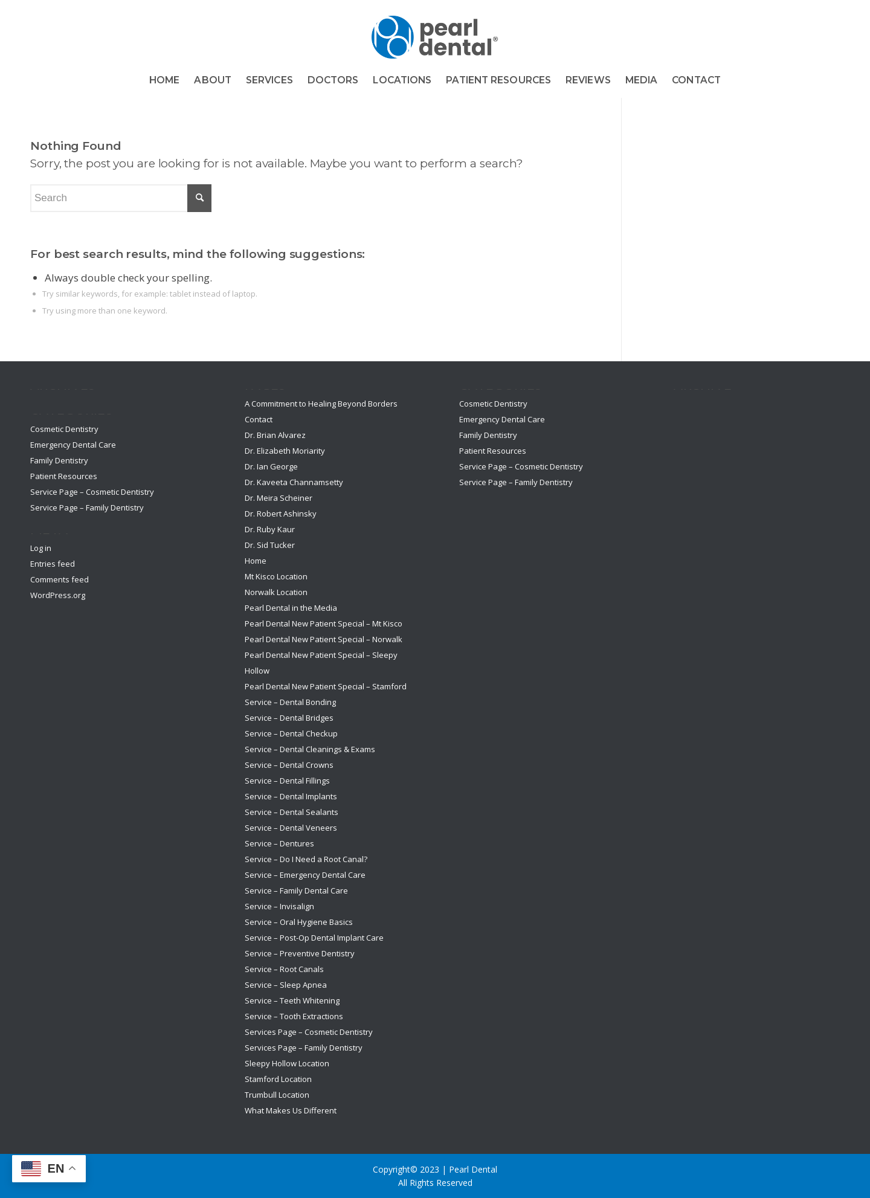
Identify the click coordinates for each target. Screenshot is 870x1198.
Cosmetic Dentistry (64, 428)
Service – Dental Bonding (290, 702)
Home (255, 560)
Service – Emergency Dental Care (305, 874)
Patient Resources (63, 476)
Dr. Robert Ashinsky (281, 513)
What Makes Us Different (291, 1110)
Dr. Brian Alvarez (275, 435)
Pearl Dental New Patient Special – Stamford (326, 686)
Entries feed (52, 563)
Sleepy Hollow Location (287, 1063)
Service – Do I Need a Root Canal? (306, 859)
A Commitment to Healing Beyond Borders (321, 403)
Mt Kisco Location (276, 576)
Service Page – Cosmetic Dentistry (92, 491)
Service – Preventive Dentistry (300, 953)
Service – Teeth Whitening (292, 1000)
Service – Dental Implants (291, 796)
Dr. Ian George (271, 466)
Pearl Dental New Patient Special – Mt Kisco (323, 623)
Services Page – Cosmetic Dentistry (309, 1031)
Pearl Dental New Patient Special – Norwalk (323, 639)
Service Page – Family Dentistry (87, 507)
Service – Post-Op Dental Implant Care (314, 937)
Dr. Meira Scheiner (278, 497)
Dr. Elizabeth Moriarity (285, 450)
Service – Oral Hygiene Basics (299, 921)
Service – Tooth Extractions (294, 1016)
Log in (40, 548)
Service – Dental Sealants (291, 812)
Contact (258, 419)
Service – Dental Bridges (289, 717)
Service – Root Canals (284, 969)
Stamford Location (278, 1079)
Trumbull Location (277, 1094)
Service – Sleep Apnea (286, 984)
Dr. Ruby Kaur (270, 529)
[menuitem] (164, 80)
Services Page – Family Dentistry (303, 1047)
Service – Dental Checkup (291, 733)
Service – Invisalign (279, 906)
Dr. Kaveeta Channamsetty (294, 482)
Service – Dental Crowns (289, 764)
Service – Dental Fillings (287, 780)
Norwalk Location (276, 592)
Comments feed (59, 579)
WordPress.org (57, 595)
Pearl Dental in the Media (291, 607)
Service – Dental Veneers (291, 827)
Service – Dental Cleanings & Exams (310, 749)
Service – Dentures (279, 843)
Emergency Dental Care (73, 444)
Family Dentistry (59, 460)
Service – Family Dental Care (296, 890)
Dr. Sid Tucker (270, 544)
